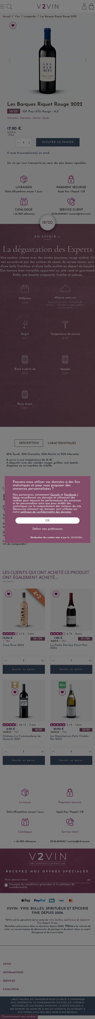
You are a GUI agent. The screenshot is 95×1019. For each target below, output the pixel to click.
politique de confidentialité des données (45, 512)
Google (55, 494)
